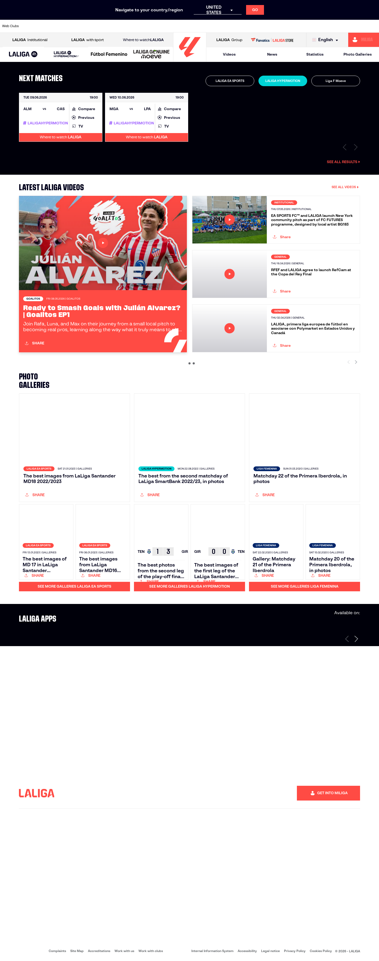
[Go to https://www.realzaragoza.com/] (292, 26)
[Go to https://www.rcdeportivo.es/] (259, 26)
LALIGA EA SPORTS (230, 80)
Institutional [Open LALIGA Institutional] (29, 40)
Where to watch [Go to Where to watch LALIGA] (143, 40)
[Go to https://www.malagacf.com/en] (194, 26)
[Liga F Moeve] (109, 54)
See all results (343, 162)
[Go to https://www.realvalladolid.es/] (340, 26)
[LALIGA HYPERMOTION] (66, 54)
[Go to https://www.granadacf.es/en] (178, 26)
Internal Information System (212, 951)
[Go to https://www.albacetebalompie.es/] (31, 26)
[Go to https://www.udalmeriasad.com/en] (47, 26)
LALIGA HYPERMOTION (282, 80)
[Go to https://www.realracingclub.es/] (243, 26)
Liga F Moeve (336, 80)
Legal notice (270, 951)
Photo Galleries (357, 54)
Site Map (77, 951)
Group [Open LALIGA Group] (229, 40)
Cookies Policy (321, 951)
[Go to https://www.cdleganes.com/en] (129, 26)
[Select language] (326, 40)
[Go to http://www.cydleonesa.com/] (145, 26)
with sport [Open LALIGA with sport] (87, 40)
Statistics (314, 54)
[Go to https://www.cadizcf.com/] (80, 26)
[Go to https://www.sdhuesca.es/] (324, 26)
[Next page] (356, 639)
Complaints (57, 951)
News (272, 54)
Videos (229, 54)
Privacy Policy (295, 951)
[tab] (230, 81)
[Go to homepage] (189, 59)
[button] (23, 54)
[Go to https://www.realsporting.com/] (275, 26)
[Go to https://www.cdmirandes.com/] (210, 26)
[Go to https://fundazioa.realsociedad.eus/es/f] (373, 26)
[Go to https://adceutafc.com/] (112, 26)
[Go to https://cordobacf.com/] (161, 26)
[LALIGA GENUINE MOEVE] (151, 54)
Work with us (124, 951)
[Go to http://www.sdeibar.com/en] (308, 26)
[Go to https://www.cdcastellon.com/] (96, 26)
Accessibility (247, 951)
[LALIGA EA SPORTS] (23, 54)
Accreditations (99, 951)
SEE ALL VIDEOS (345, 187)
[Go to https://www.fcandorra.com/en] (357, 26)
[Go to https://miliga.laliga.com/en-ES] (363, 40)
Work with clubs (150, 951)
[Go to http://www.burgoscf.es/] (64, 26)
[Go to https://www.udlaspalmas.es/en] (226, 26)
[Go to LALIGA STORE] (272, 40)
